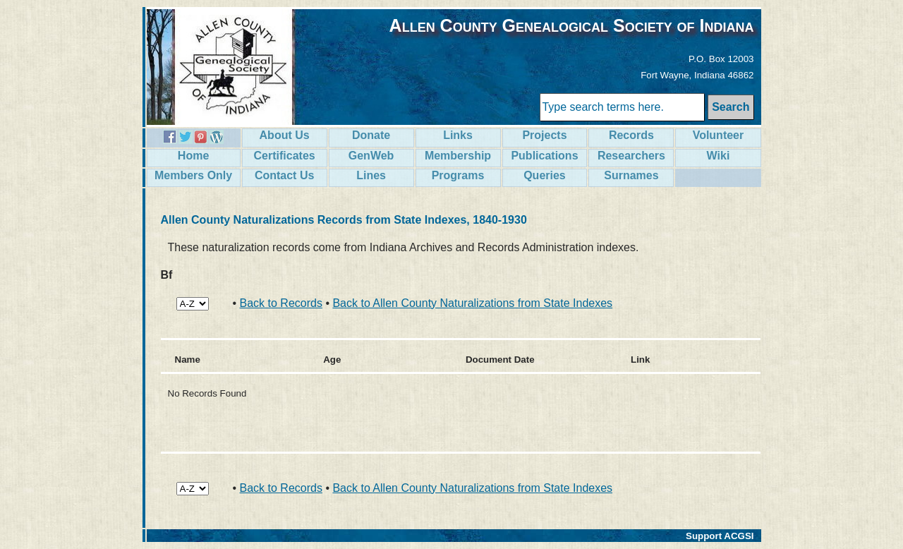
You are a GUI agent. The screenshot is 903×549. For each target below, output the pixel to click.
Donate (371, 135)
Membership (458, 156)
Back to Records (281, 303)
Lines (371, 175)
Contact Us (284, 175)
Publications (544, 156)
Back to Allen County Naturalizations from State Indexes (472, 303)
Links (458, 135)
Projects (544, 135)
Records (631, 135)
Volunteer (718, 135)
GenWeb (371, 156)
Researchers (631, 156)
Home (193, 156)
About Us (285, 135)
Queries (544, 175)
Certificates (284, 156)
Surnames (631, 175)
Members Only (193, 175)
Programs (458, 175)
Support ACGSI (720, 536)
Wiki (718, 156)
